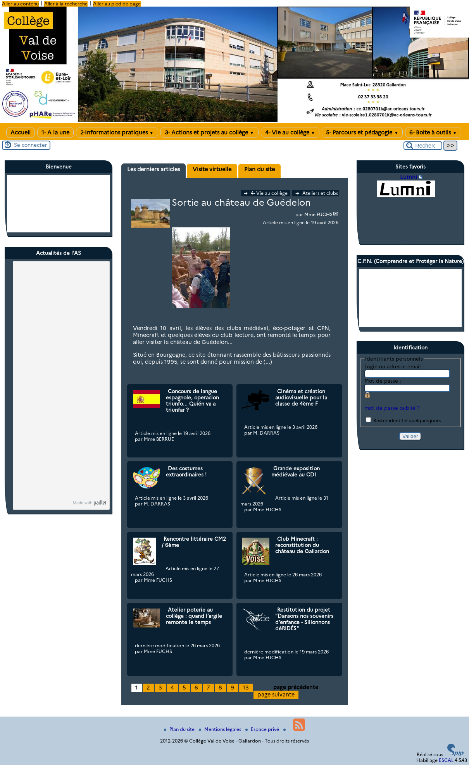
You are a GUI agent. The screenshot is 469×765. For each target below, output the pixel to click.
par (299, 214)
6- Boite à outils (433, 132)
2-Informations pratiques (117, 132)
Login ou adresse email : (394, 366)
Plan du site (180, 729)
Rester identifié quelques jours (407, 420)
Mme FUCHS (318, 214)
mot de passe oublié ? (392, 408)
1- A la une (55, 132)
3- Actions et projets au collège (209, 132)
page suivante (276, 694)
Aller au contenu (20, 4)
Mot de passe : (382, 381)
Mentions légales (220, 729)
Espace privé (262, 729)
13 (246, 687)
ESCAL (446, 760)
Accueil (20, 132)
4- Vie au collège (290, 132)
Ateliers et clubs (316, 193)
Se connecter (30, 145)
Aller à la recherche (66, 4)
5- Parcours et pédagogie (362, 132)
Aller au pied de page (117, 4)
